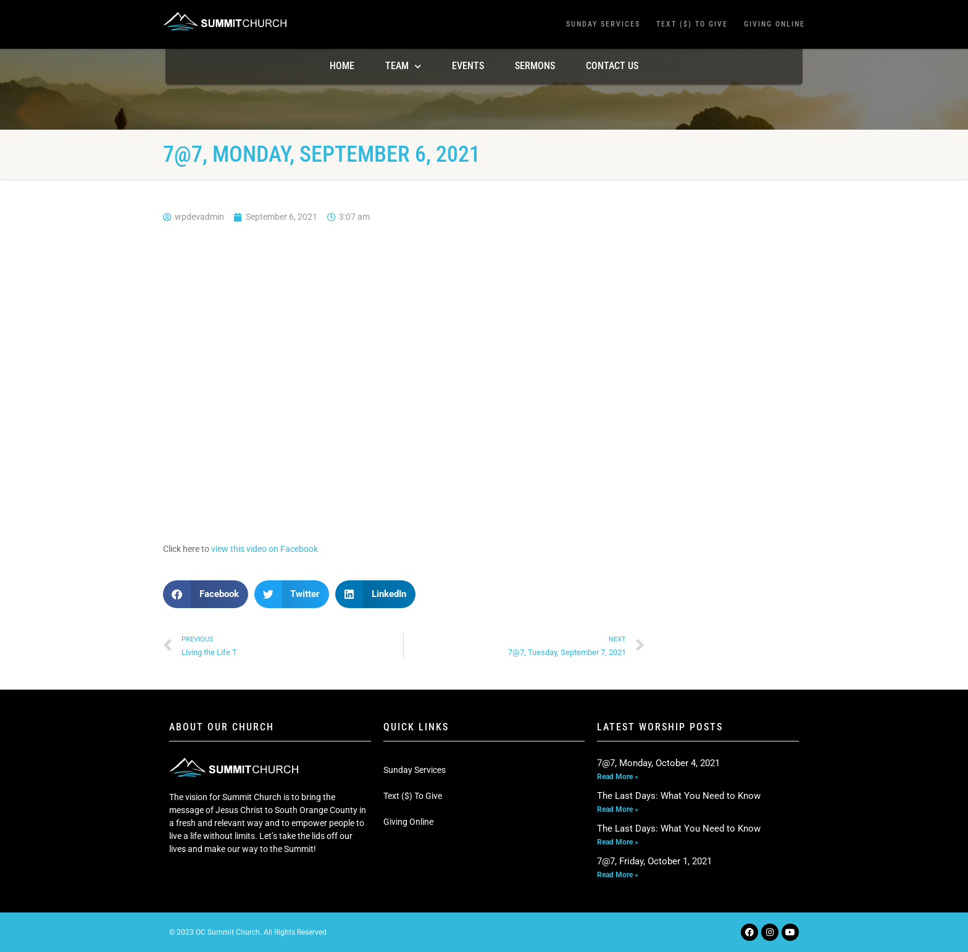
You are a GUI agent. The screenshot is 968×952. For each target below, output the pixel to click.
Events (468, 66)
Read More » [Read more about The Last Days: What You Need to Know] (617, 809)
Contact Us (612, 66)
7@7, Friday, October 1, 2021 (654, 861)
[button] (205, 594)
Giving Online (774, 24)
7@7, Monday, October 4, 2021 (658, 763)
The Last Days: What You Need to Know (679, 795)
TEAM (403, 66)
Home (342, 66)
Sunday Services (603, 24)
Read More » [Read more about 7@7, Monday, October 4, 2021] (617, 776)
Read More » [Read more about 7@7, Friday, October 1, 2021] (617, 875)
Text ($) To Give (692, 24)
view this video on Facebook (264, 549)
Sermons (535, 66)
